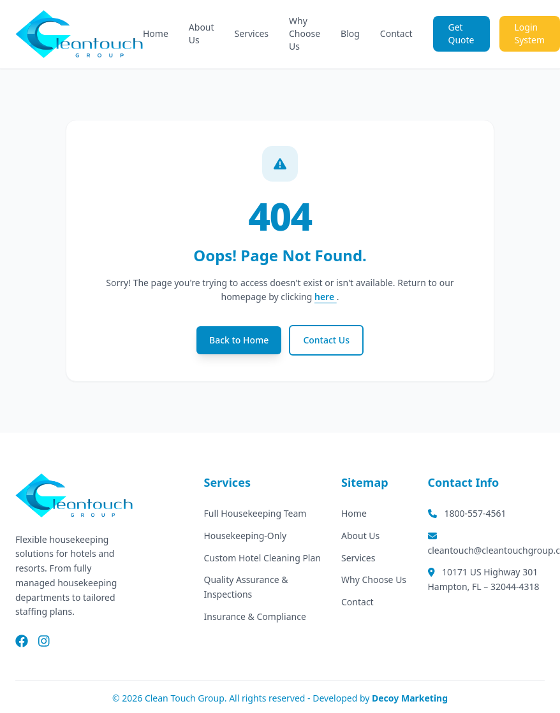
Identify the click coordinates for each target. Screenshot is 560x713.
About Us (201, 33)
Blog (350, 33)
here (325, 297)
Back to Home (239, 340)
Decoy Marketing (410, 698)
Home (155, 33)
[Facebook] (21, 642)
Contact (396, 33)
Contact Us (326, 340)
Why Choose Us (304, 33)
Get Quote (461, 33)
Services (252, 33)
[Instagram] (44, 642)
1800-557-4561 (467, 513)
